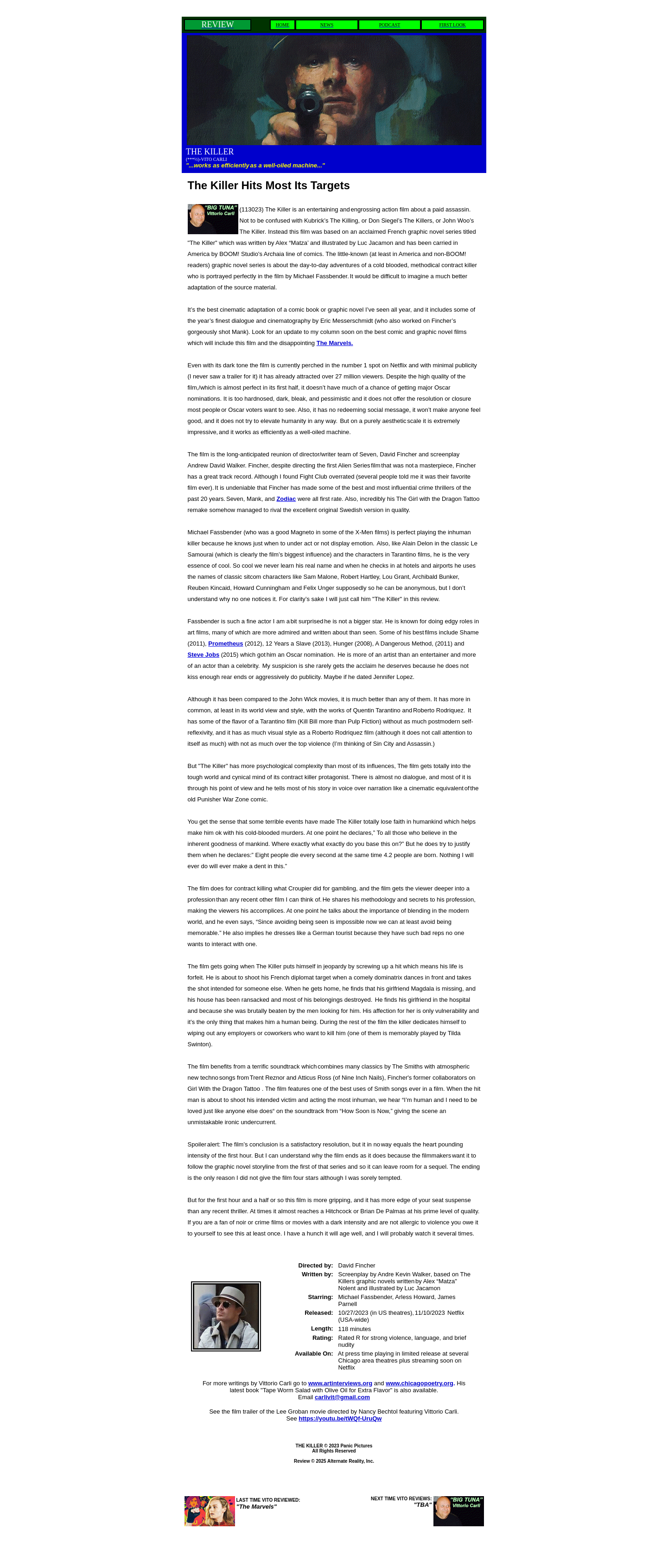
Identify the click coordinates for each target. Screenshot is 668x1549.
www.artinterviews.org (340, 1383)
